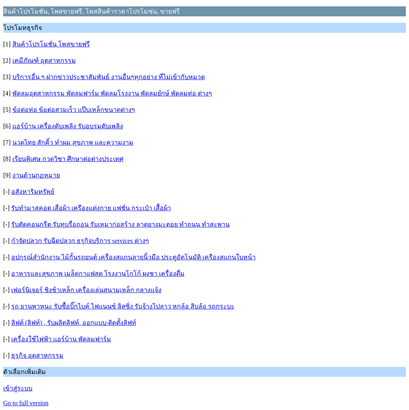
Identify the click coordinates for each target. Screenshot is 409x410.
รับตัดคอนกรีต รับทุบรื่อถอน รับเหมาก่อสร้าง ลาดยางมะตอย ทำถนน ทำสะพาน (120, 224)
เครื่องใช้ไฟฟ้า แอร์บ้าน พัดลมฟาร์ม (61, 339)
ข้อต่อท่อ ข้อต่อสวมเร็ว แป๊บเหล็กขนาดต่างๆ (73, 109)
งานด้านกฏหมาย (36, 175)
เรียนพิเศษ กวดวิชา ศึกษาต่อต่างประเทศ (67, 158)
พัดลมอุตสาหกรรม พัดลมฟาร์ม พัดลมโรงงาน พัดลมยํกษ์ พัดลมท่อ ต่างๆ (112, 93)
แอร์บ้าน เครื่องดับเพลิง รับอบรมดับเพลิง (67, 126)
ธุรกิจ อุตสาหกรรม (37, 355)
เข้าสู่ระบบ (17, 388)
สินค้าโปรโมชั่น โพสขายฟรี (51, 44)
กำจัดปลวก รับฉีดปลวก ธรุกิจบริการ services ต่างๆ (80, 240)
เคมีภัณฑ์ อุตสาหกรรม (44, 60)
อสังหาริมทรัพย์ (32, 191)
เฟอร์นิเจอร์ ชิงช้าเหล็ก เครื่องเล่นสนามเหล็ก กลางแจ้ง (86, 290)
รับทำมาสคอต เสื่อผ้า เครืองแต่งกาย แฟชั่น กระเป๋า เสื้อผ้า (91, 208)
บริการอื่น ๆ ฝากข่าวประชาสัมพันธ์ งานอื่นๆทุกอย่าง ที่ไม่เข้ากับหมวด (108, 77)
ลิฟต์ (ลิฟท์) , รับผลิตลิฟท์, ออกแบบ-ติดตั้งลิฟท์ (73, 322)
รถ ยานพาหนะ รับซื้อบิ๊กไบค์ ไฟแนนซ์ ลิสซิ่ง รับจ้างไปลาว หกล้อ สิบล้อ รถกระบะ (122, 306)
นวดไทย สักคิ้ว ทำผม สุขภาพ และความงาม (72, 142)
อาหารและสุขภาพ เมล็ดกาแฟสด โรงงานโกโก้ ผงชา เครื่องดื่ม (98, 273)
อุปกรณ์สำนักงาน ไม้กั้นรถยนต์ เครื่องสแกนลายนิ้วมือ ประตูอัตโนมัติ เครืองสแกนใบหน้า (133, 257)
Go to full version (25, 403)
